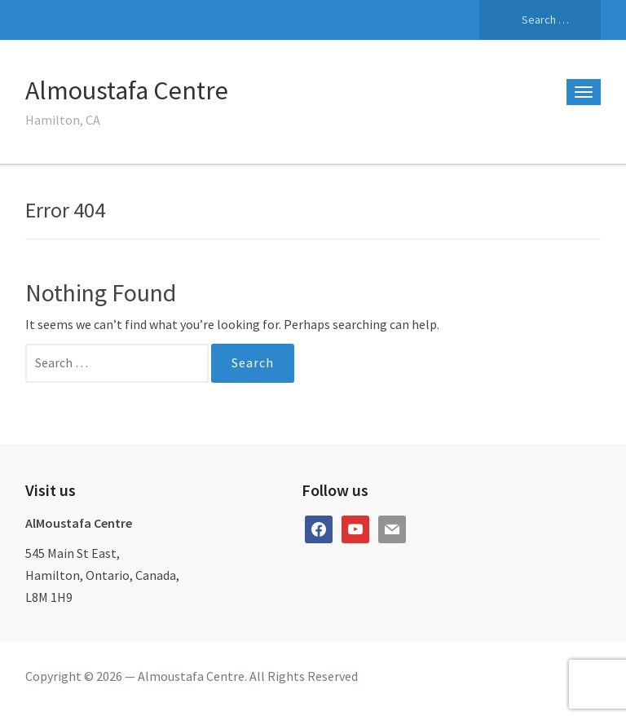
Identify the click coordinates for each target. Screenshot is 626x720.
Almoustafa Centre (126, 90)
